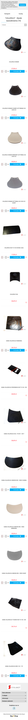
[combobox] (14, 25)
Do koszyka (17, 71)
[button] (14, 693)
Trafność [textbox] (4, 24)
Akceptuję (22, 5)
